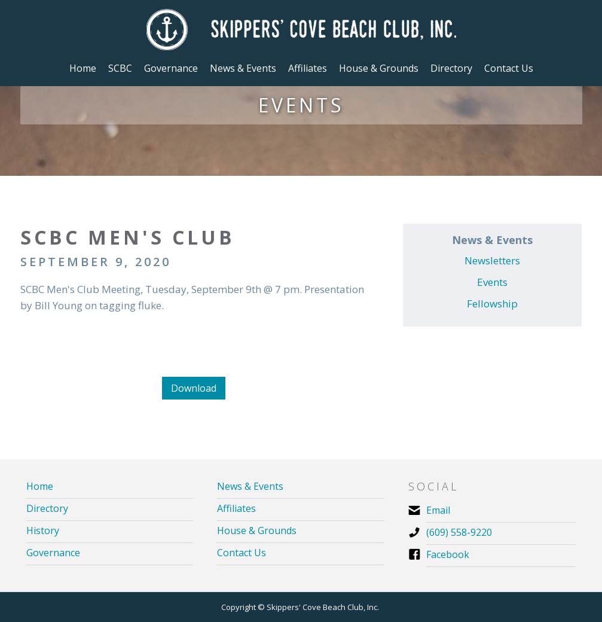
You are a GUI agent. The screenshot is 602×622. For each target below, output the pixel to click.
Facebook (447, 554)
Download (193, 388)
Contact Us (508, 68)
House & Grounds (257, 531)
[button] (120, 68)
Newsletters (492, 260)
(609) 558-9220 (459, 532)
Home (82, 68)
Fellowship (492, 303)
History (42, 531)
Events (492, 282)
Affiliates (236, 508)
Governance (53, 553)
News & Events (250, 486)
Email (438, 510)
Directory (451, 68)
